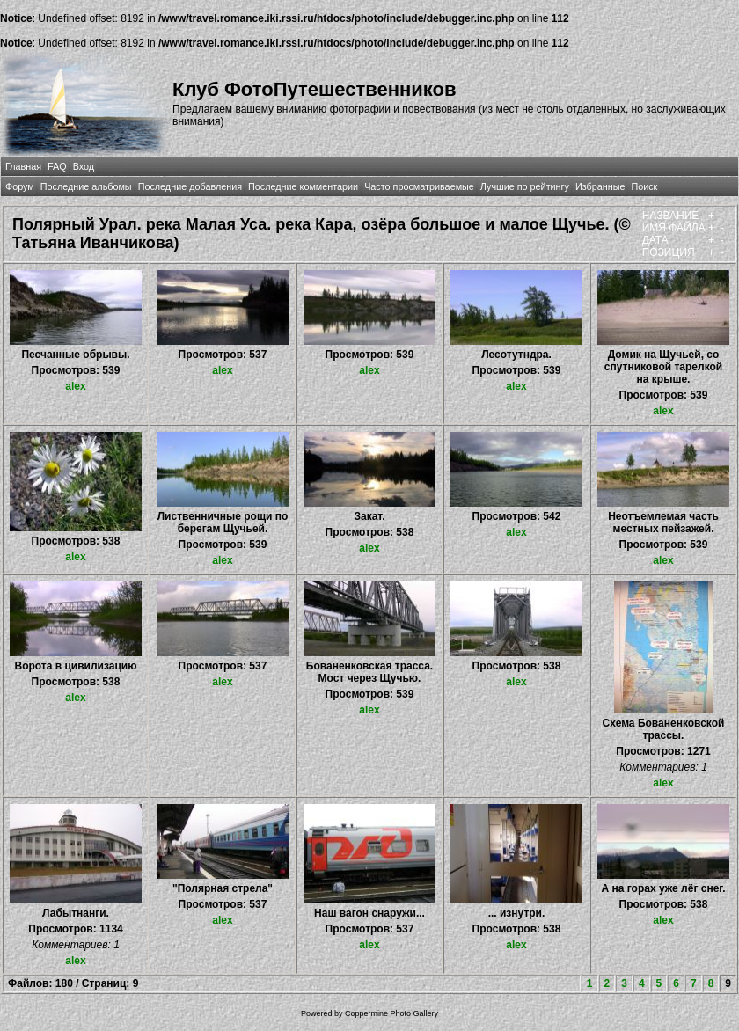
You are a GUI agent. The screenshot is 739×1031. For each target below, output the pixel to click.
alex (75, 386)
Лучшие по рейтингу (524, 186)
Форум (19, 186)
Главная (23, 166)
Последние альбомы (86, 186)
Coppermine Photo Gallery (391, 1013)
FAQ (57, 166)
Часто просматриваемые (419, 186)
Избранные (600, 186)
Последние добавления (190, 186)
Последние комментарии (303, 186)
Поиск (644, 186)
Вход (83, 166)
